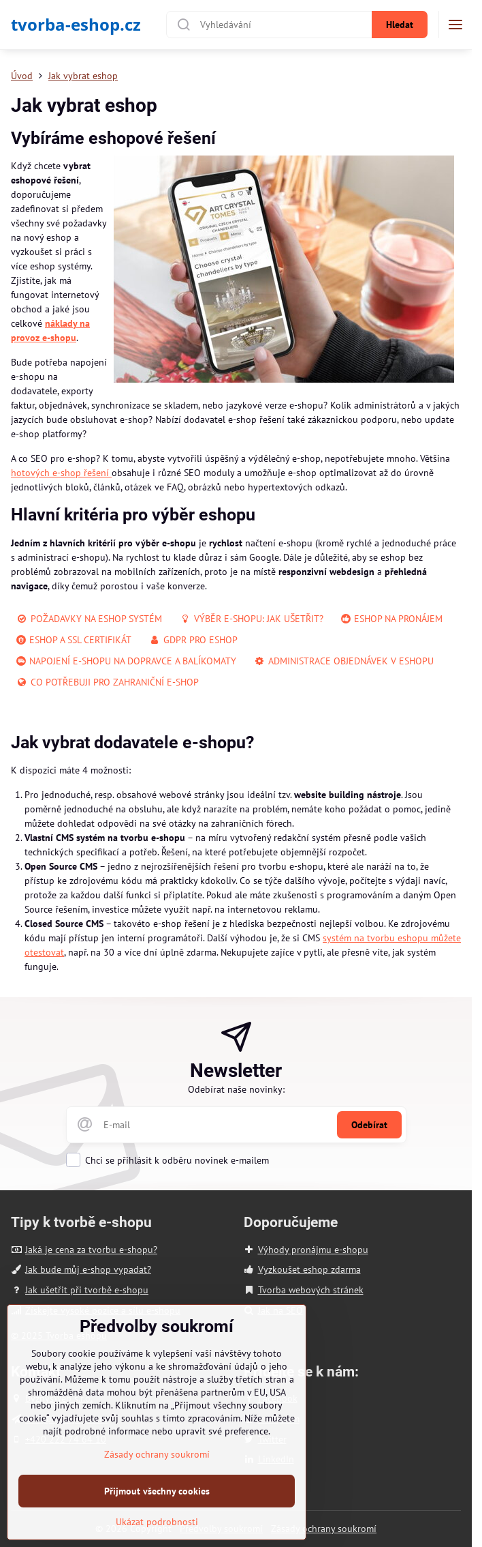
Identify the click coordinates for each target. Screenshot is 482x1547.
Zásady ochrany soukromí (323, 1528)
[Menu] (455, 24)
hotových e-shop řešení (61, 473)
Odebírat (369, 1125)
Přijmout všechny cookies (157, 1519)
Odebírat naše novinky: (236, 1089)
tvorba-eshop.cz (76, 24)
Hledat (399, 24)
